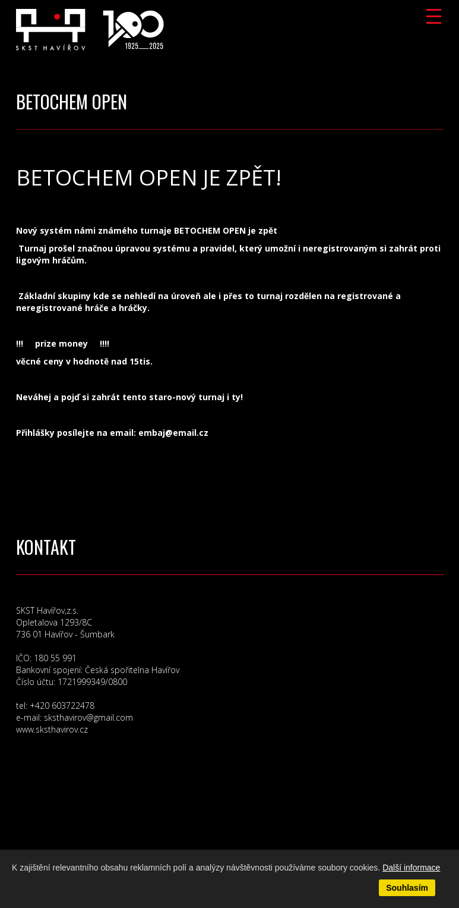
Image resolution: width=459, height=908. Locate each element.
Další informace (411, 867)
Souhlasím (407, 888)
